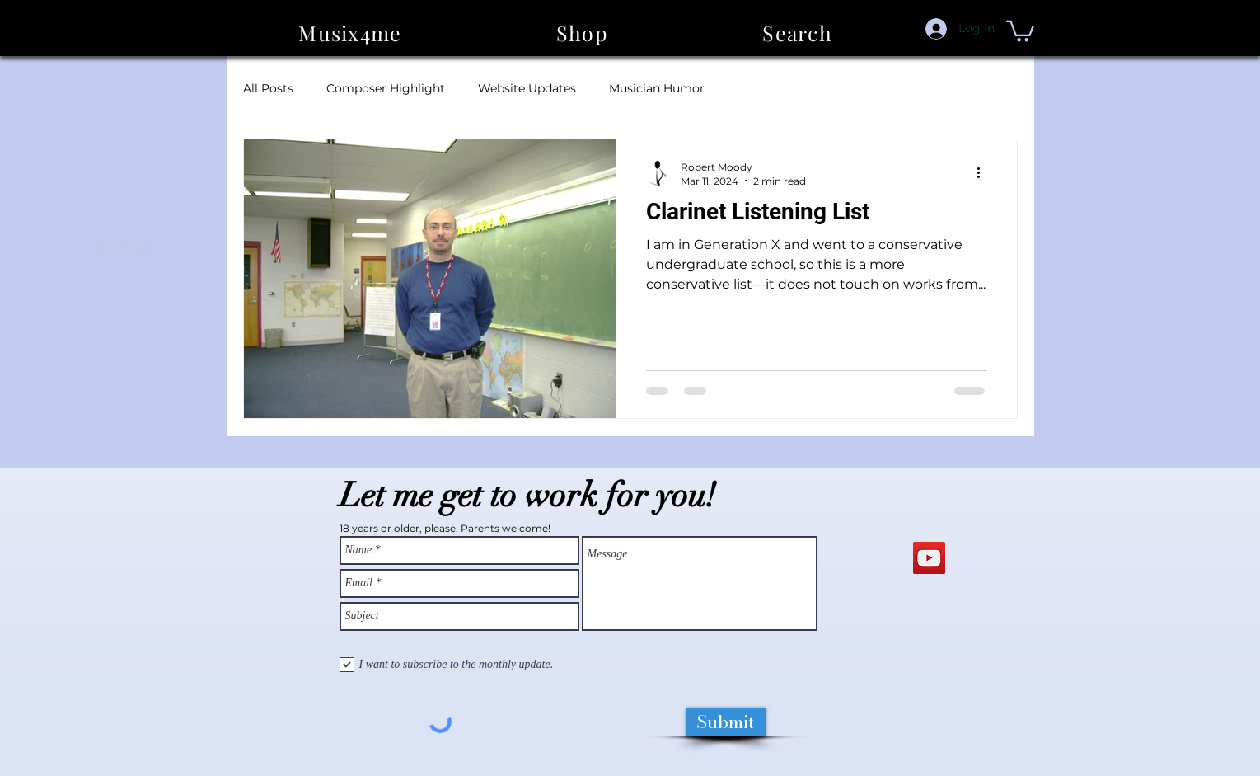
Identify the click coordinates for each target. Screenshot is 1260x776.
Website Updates (527, 88)
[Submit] (726, 722)
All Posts (268, 88)
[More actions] (985, 173)
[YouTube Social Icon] (929, 558)
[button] (582, 32)
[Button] (125, 245)
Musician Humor (657, 88)
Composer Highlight (385, 88)
